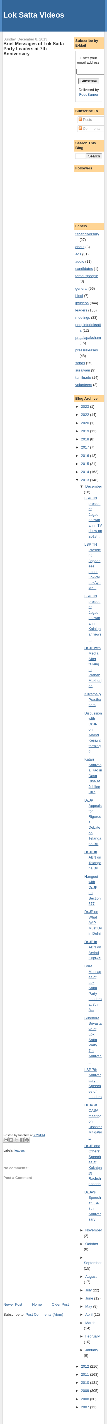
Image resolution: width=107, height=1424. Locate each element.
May (89, 1306)
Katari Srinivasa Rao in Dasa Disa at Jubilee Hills (93, 775)
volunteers (83, 385)
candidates (84, 269)
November (93, 1230)
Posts (85, 120)
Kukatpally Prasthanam (92, 699)
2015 (85, 464)
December (93, 486)
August (90, 1276)
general (81, 288)
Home (37, 1304)
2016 (85, 456)
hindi (79, 296)
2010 (85, 1382)
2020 (85, 423)
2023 (85, 406)
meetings (82, 317)
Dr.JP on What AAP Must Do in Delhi (93, 923)
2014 (85, 472)
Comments (89, 128)
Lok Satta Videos (33, 15)
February (92, 1336)
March (90, 1323)
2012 (85, 1366)
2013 (85, 480)
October (91, 1244)
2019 (85, 431)
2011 (85, 1374)
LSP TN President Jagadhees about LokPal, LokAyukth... (92, 566)
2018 (85, 439)
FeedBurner (88, 94)
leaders (19, 1150)
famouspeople (86, 276)
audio (79, 261)
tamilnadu (83, 377)
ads (78, 254)
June (89, 1298)
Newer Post (12, 1304)
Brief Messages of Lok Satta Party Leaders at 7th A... (93, 988)
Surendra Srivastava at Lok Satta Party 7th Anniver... (93, 1040)
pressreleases (86, 350)
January (91, 1350)
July (89, 1290)
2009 (85, 1391)
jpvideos (82, 303)
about (79, 247)
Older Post (60, 1304)
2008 (85, 1399)
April (89, 1314)
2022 (85, 415)
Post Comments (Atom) (44, 1314)
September (93, 1263)
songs (80, 363)
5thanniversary (87, 234)
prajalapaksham (88, 337)
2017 (85, 447)
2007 (85, 1407)
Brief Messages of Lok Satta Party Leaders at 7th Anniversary (33, 48)
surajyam (82, 370)
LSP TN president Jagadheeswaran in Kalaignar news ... (92, 618)
